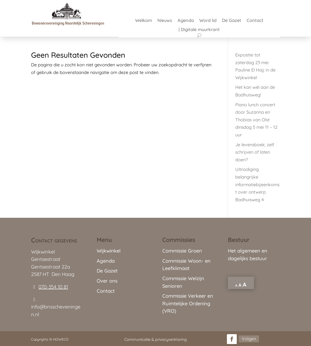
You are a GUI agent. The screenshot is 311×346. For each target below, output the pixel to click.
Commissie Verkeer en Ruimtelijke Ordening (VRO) (187, 303)
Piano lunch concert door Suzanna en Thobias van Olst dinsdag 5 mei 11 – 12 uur (256, 120)
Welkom (143, 21)
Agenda (186, 21)
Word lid (208, 21)
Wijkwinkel (109, 251)
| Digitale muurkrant (199, 30)
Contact (255, 21)
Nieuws (164, 21)
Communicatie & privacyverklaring (155, 339)
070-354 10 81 (53, 287)
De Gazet (231, 21)
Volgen (249, 339)
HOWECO (61, 339)
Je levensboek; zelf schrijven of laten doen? (254, 152)
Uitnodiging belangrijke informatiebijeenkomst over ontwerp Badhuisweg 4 (257, 184)
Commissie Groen (182, 251)
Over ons (107, 281)
